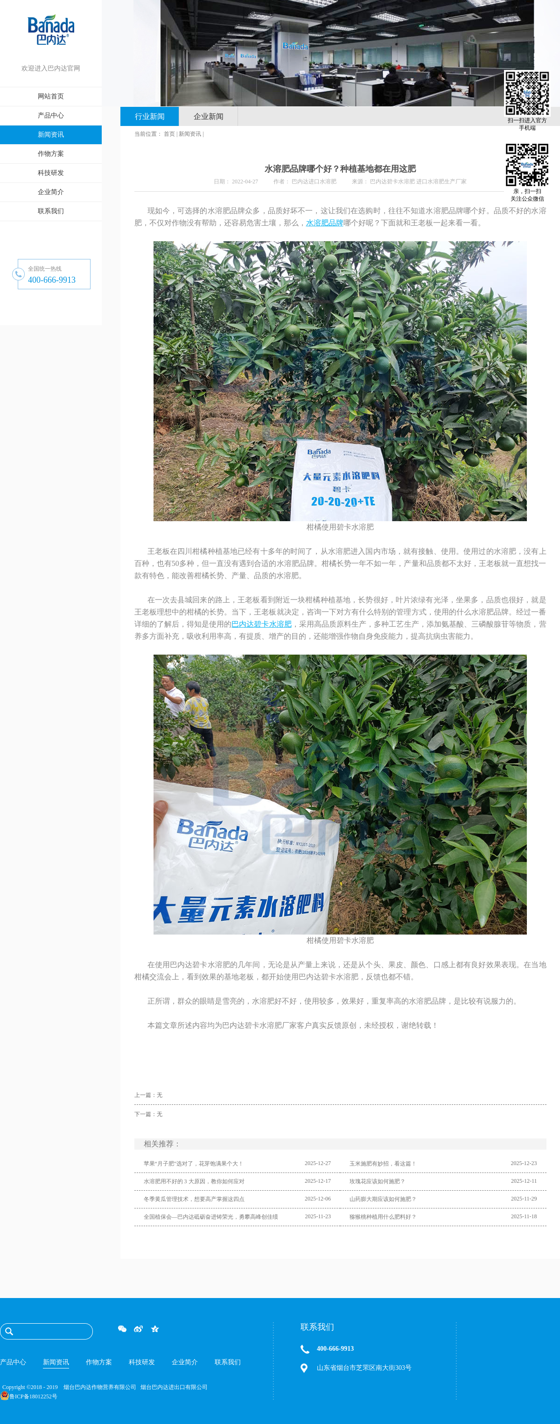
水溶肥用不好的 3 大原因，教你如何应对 (194, 1181)
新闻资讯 (190, 134)
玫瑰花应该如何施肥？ (378, 1181)
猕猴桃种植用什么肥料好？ (383, 1217)
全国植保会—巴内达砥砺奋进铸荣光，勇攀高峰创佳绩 (211, 1217)
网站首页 (51, 96)
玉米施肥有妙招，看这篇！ (383, 1163)
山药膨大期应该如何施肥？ (383, 1199)
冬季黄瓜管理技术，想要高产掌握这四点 (194, 1199)
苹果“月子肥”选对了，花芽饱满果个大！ (194, 1163)
